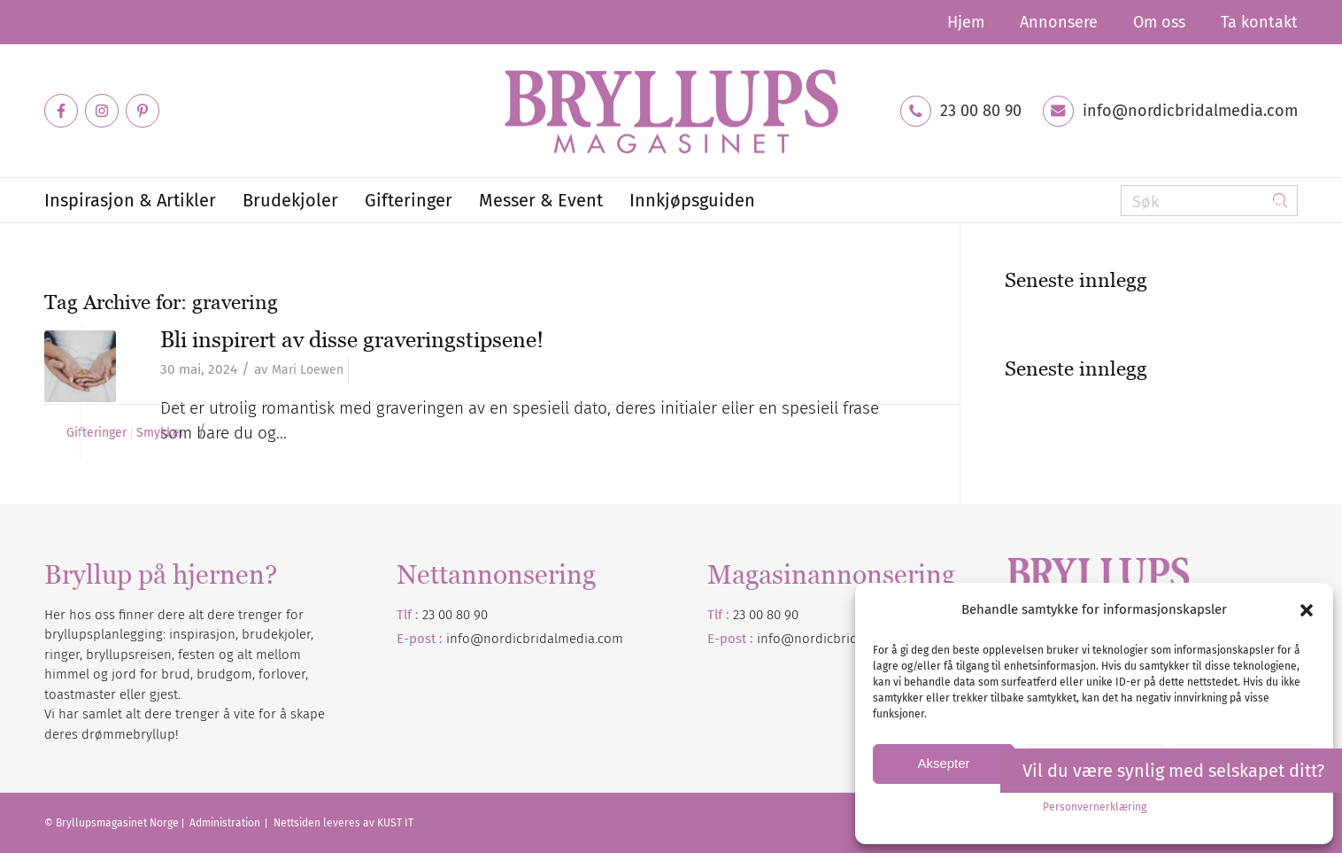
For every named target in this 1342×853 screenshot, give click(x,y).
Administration (226, 823)
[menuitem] (965, 22)
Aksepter (943, 763)
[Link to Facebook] (61, 111)
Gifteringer (96, 433)
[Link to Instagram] (102, 111)
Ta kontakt (1259, 22)
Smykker (160, 433)
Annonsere (1059, 22)
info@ (775, 639)
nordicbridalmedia (850, 639)
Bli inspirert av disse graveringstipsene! (352, 339)
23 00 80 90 (981, 111)
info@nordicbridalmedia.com (1190, 111)
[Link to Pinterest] (142, 111)
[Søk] (1209, 200)
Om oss (1159, 22)
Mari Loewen (307, 369)
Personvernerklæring (1094, 807)
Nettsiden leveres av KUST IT (343, 823)
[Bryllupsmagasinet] (671, 110)
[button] (1306, 610)
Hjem (965, 22)
